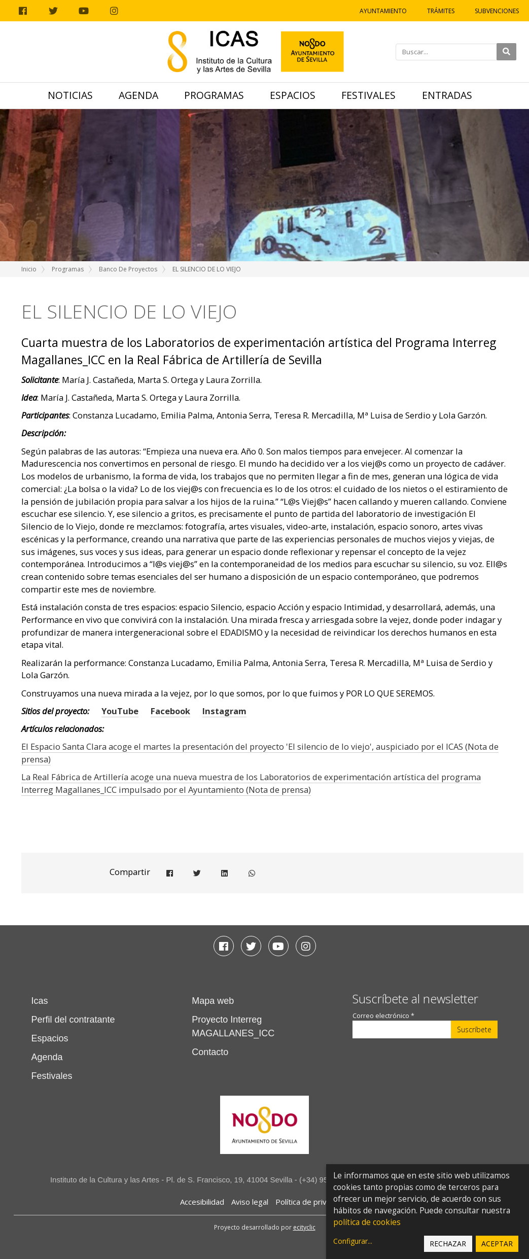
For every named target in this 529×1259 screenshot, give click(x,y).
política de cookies (367, 1222)
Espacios (292, 95)
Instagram (224, 711)
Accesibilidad (202, 1202)
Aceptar (497, 1243)
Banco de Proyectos (128, 269)
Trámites (440, 11)
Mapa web (213, 1001)
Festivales (368, 95)
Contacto (210, 1052)
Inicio (29, 269)
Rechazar (448, 1243)
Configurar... (352, 1241)
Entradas (447, 95)
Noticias (70, 95)
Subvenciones (497, 11)
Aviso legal (249, 1202)
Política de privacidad (312, 1202)
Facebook (170, 711)
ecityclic (304, 1227)
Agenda (138, 95)
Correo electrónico (383, 1016)
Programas (214, 95)
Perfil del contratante (73, 1020)
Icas (39, 1001)
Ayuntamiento (383, 11)
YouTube (119, 711)
